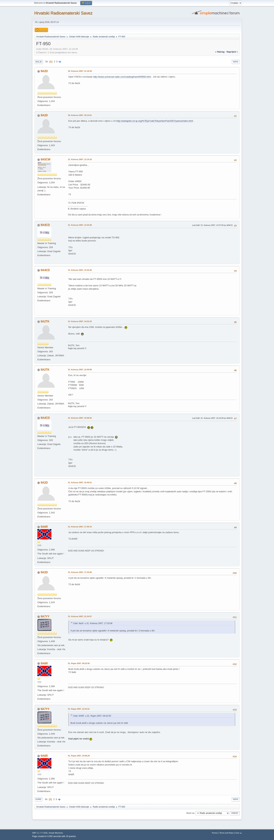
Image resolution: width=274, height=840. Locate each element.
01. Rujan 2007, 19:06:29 (79, 756)
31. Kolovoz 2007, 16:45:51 (80, 482)
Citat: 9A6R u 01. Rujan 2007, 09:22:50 (92, 716)
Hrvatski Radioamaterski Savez (63, 13)
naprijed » (232, 51)
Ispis (235, 62)
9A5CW (45, 159)
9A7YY (45, 616)
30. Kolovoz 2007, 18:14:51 (80, 115)
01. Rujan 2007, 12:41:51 (79, 709)
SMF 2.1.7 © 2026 (40, 833)
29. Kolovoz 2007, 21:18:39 (80, 71)
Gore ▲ (238, 833)
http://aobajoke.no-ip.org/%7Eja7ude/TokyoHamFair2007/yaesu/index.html (154, 121)
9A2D (44, 71)
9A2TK (45, 321)
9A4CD (45, 224)
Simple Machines (56, 833)
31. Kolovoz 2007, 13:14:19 (80, 159)
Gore (38, 799)
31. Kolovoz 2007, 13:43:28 (80, 270)
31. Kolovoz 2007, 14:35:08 (80, 370)
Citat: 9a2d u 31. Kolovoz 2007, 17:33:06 (92, 623)
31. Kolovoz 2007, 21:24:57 (80, 616)
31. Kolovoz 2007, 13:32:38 (80, 225)
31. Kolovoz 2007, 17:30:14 (80, 527)
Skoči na (190, 813)
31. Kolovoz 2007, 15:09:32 (80, 418)
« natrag (219, 51)
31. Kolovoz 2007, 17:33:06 (80, 572)
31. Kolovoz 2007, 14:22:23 (80, 321)
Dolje (38, 62)
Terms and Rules (226, 833)
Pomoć (215, 833)
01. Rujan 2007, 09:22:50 (79, 663)
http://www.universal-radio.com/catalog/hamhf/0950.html (122, 76)
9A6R (44, 526)
